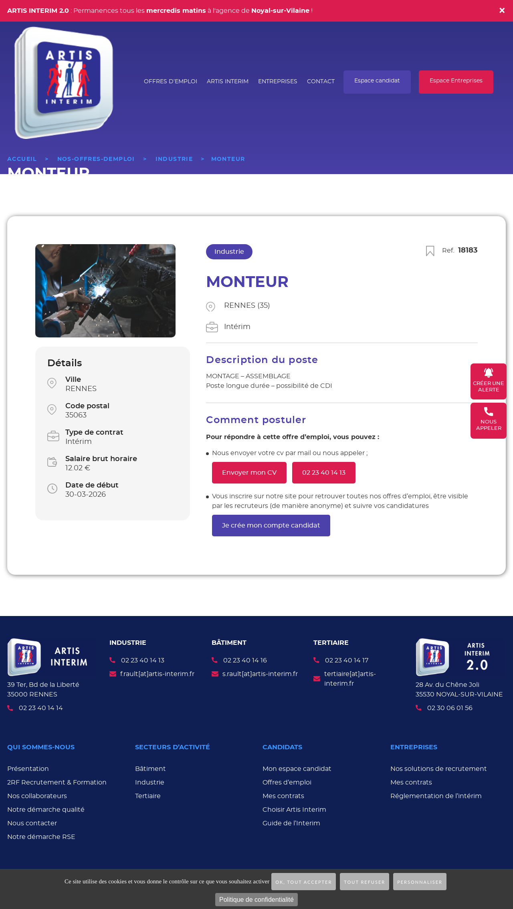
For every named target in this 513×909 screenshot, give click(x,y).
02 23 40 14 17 (346, 660)
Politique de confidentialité (256, 899)
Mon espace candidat (297, 768)
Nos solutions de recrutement (438, 768)
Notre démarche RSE (41, 836)
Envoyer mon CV (249, 473)
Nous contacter (32, 822)
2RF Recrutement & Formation (57, 781)
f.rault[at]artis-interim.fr (157, 674)
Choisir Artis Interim (294, 808)
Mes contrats (283, 795)
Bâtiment (150, 768)
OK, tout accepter (303, 882)
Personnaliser (419, 882)
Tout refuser (364, 882)
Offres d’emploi (287, 781)
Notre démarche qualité (46, 808)
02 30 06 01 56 (450, 707)
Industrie (149, 781)
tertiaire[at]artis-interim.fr (350, 679)
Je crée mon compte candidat (271, 525)
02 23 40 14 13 (323, 473)
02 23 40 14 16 (245, 660)
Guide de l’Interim (291, 822)
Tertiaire (148, 795)
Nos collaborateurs (37, 795)
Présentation (28, 768)
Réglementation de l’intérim (436, 795)
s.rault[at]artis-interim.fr (260, 674)
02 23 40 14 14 (41, 708)
